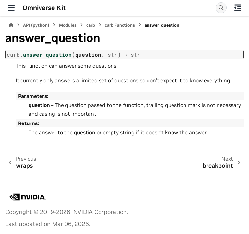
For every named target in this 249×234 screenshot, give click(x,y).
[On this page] (238, 7)
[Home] (11, 25)
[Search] (221, 7)
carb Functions (120, 25)
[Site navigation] (11, 7)
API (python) (36, 25)
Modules (68, 25)
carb (90, 25)
